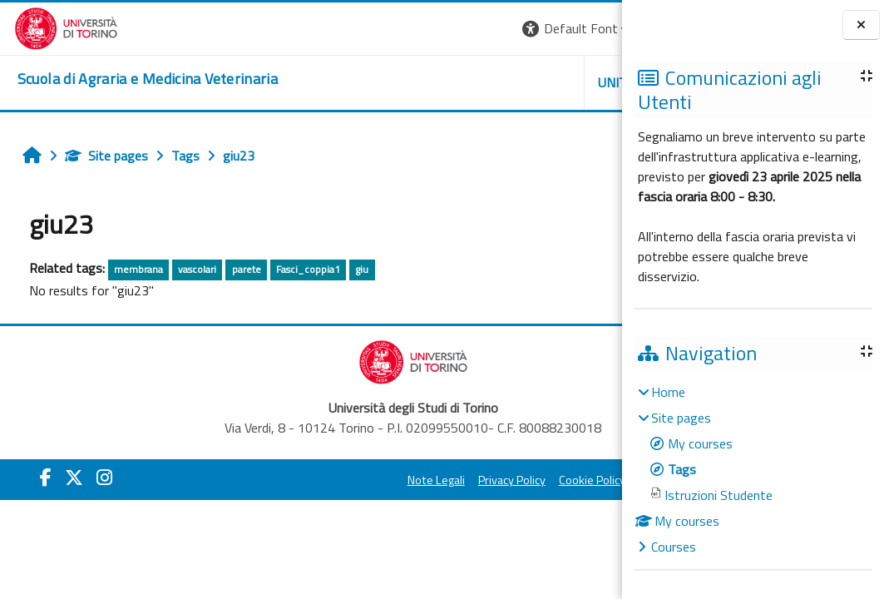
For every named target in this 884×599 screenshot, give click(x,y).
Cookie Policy (473, 480)
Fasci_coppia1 (302, 269)
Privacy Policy (393, 480)
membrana (132, 269)
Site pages (100, 156)
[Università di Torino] (52, 27)
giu (356, 269)
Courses (673, 547)
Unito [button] (427, 82)
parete (240, 269)
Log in (592, 28)
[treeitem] (752, 469)
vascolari (192, 269)
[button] (387, 29)
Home (668, 392)
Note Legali (317, 480)
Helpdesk (521, 82)
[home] (133, 79)
